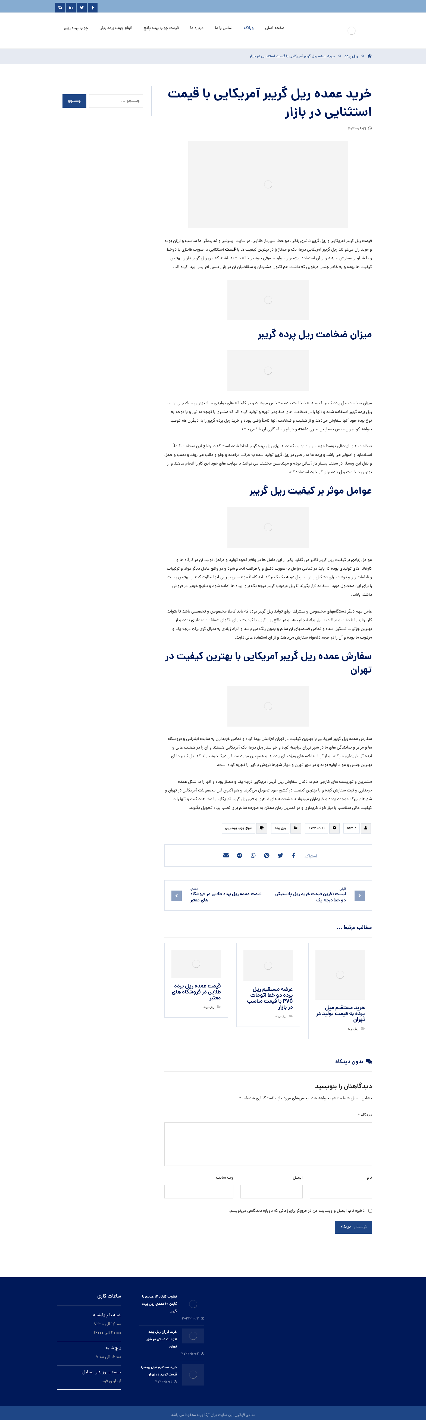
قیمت (230, 249)
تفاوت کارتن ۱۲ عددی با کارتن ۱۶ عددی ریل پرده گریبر (159, 1304)
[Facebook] (93, 7)
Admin (351, 828)
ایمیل (298, 1178)
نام (369, 1178)
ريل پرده (280, 828)
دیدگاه (365, 1115)
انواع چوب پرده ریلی (238, 828)
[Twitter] (82, 7)
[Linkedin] (71, 7)
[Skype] (60, 7)
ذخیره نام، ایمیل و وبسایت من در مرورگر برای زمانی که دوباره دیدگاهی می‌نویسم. (296, 1211)
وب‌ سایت (224, 1178)
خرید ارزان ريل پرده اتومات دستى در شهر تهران (161, 1339)
